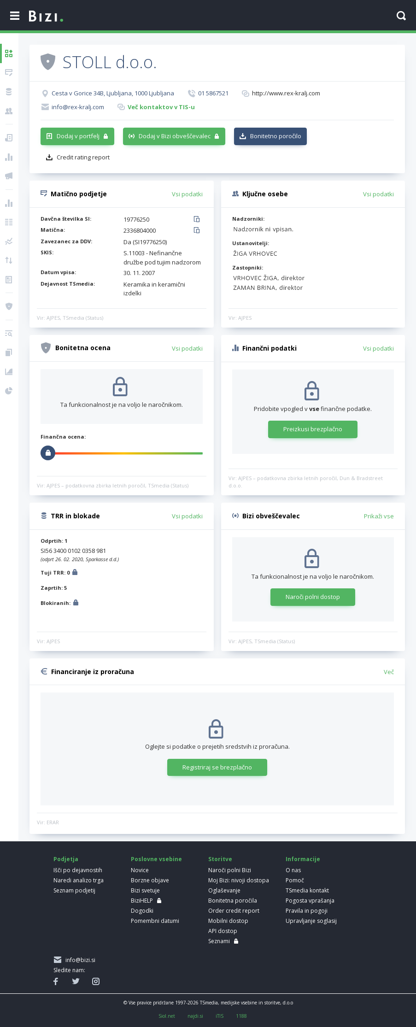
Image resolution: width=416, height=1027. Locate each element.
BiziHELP (142, 900)
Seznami (219, 941)
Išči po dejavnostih (77, 870)
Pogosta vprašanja (310, 900)
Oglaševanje (224, 890)
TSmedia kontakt (307, 890)
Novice (140, 870)
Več (389, 672)
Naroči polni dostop (313, 597)
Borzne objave (150, 880)
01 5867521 (213, 93)
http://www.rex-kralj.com (286, 93)
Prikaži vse (379, 516)
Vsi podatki (187, 194)
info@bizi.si (79, 960)
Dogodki (142, 911)
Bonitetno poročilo (275, 136)
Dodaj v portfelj (78, 136)
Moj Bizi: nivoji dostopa (238, 880)
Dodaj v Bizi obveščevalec (175, 136)
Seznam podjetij (74, 890)
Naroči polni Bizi (229, 870)
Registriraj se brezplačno (217, 767)
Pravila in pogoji (307, 911)
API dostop (222, 931)
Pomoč (295, 880)
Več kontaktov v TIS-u (161, 107)
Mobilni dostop (228, 921)
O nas (293, 870)
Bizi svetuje (145, 890)
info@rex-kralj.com (78, 107)
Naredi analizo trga (78, 880)
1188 (241, 1016)
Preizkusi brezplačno (312, 429)
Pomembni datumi (155, 921)
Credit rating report (83, 157)
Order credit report (233, 911)
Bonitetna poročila (232, 900)
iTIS (219, 1016)
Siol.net (166, 1016)
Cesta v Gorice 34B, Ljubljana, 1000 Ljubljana (113, 93)
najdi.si (195, 1016)
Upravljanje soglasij (311, 921)
